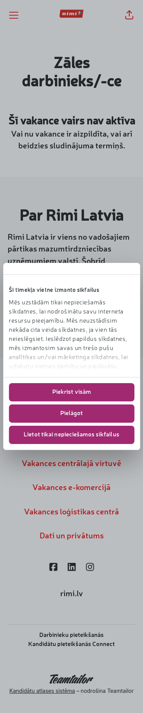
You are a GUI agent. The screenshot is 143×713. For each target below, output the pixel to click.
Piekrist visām (71, 392)
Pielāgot (71, 414)
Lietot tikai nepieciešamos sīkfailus (71, 435)
